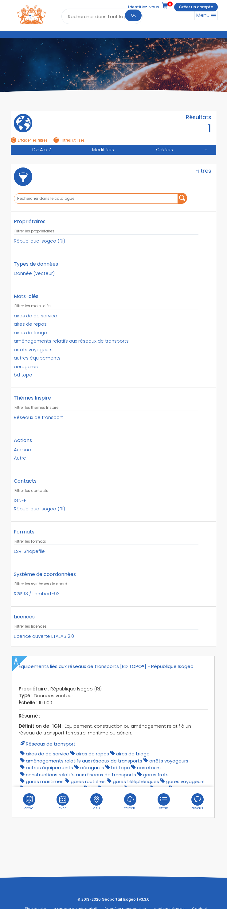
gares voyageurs (185, 780)
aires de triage (133, 753)
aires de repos (92, 753)
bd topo (120, 767)
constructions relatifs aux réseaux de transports (81, 774)
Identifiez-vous (143, 7)
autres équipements (49, 767)
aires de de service (47, 753)
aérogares (92, 767)
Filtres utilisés (69, 140)
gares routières (88, 780)
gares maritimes (45, 780)
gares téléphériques (136, 780)
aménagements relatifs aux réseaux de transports (84, 760)
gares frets (156, 774)
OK (133, 15)
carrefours (149, 767)
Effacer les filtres (29, 140)
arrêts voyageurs (168, 760)
